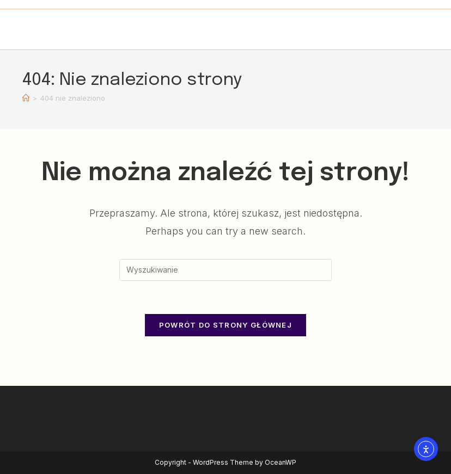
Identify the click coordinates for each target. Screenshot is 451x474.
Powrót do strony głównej (225, 325)
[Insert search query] (225, 270)
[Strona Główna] (25, 98)
